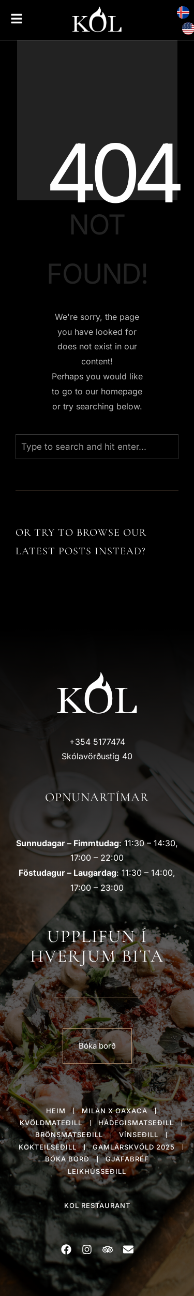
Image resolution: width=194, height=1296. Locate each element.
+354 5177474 (97, 742)
